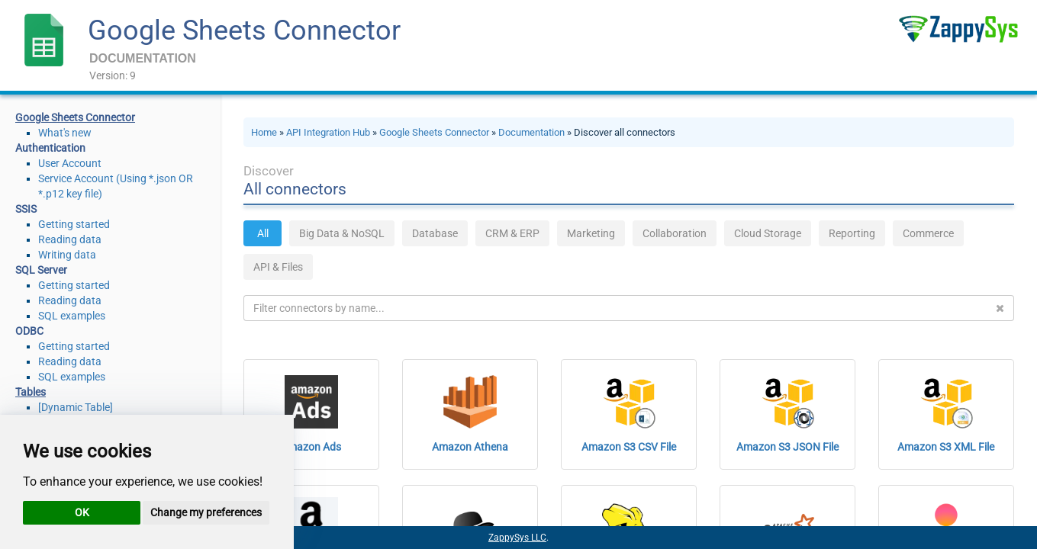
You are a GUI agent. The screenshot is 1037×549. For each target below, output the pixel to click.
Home (264, 132)
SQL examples (71, 316)
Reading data (69, 239)
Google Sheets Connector (244, 30)
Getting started (74, 224)
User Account (69, 163)
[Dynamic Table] (75, 407)
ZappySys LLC (517, 537)
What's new (65, 133)
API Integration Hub (328, 132)
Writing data (67, 255)
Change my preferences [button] (206, 512)
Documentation (531, 132)
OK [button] (82, 512)
